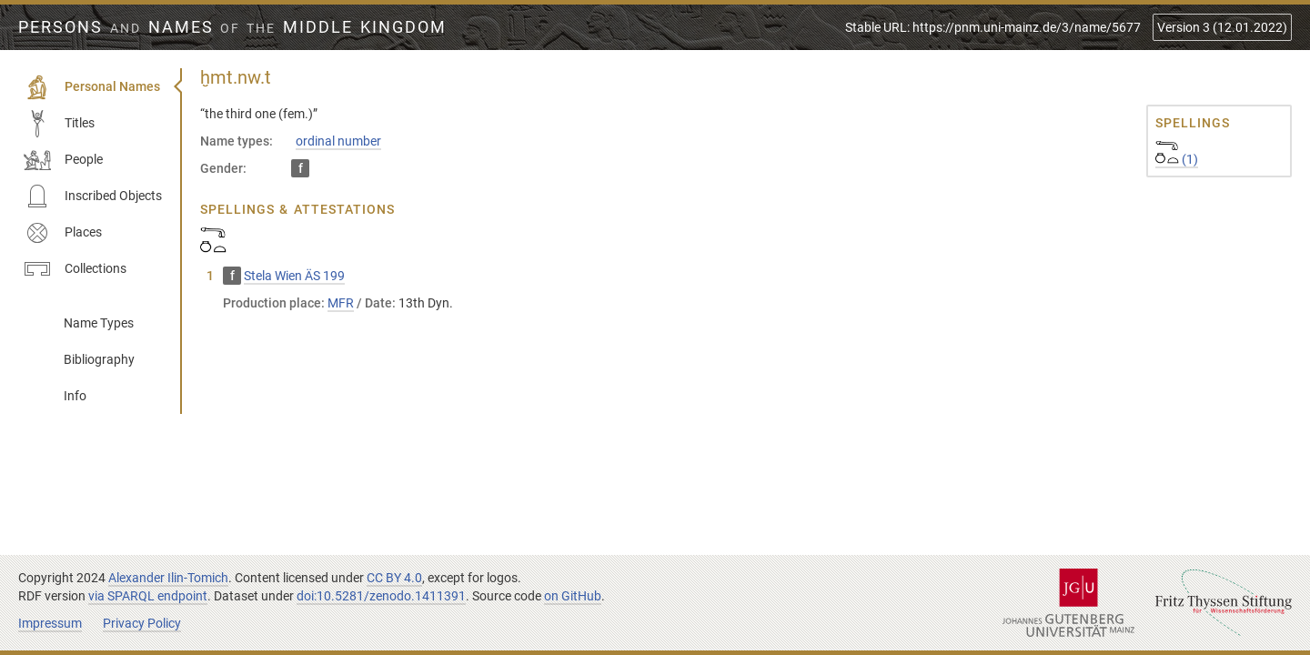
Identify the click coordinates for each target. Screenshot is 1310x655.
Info (75, 395)
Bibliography (99, 359)
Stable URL (993, 27)
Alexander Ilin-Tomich (168, 577)
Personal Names (92, 87)
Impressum (50, 623)
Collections (75, 269)
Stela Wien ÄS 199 (294, 275)
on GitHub (572, 596)
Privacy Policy (142, 623)
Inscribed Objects (93, 196)
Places (63, 233)
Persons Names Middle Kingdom (232, 27)
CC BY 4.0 (394, 577)
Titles (59, 123)
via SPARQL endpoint (147, 596)
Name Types (99, 323)
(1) (1176, 159)
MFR (341, 303)
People (63, 160)
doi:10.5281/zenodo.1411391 (381, 596)
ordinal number (338, 141)
